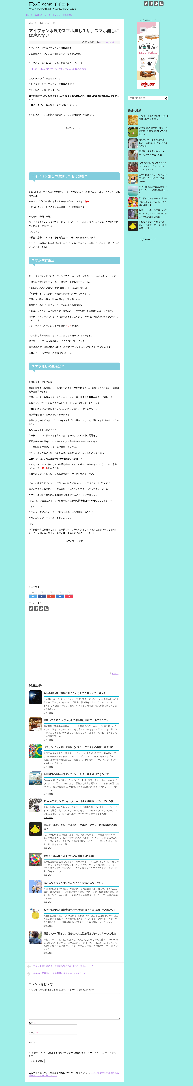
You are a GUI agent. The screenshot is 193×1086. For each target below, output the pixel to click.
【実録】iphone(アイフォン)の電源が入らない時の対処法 (58, 69)
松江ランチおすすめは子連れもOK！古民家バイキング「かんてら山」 (153, 142)
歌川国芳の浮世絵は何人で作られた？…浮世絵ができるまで (76, 774)
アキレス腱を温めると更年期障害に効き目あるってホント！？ (60, 966)
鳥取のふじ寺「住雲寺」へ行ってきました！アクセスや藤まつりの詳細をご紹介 (153, 213)
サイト (32, 1042)
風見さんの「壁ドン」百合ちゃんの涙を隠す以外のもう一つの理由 (80, 933)
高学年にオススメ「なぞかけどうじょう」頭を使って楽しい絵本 (153, 178)
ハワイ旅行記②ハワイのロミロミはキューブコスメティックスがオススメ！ (153, 166)
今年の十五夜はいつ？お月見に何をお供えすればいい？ (57, 973)
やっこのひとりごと (108, 42)
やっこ (115, 673)
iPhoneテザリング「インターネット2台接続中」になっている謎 (78, 801)
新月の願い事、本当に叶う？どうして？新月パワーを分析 (75, 693)
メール (33, 1033)
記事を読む (48, 713)
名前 (32, 1023)
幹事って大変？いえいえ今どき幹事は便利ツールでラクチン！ (77, 720)
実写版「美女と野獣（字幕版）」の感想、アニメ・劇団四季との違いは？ (153, 225)
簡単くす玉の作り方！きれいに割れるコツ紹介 (69, 855)
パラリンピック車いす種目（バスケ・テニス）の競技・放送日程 (79, 747)
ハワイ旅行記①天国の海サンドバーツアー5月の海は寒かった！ (153, 190)
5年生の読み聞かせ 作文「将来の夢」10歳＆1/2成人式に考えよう (153, 131)
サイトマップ (54, 15)
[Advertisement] (74, 148)
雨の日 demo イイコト (49, 4)
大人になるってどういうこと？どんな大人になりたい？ (74, 882)
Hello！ (29, 15)
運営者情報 (67, 15)
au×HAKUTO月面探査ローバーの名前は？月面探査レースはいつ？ (80, 909)
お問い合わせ (40, 15)
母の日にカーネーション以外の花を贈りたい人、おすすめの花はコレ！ (153, 201)
